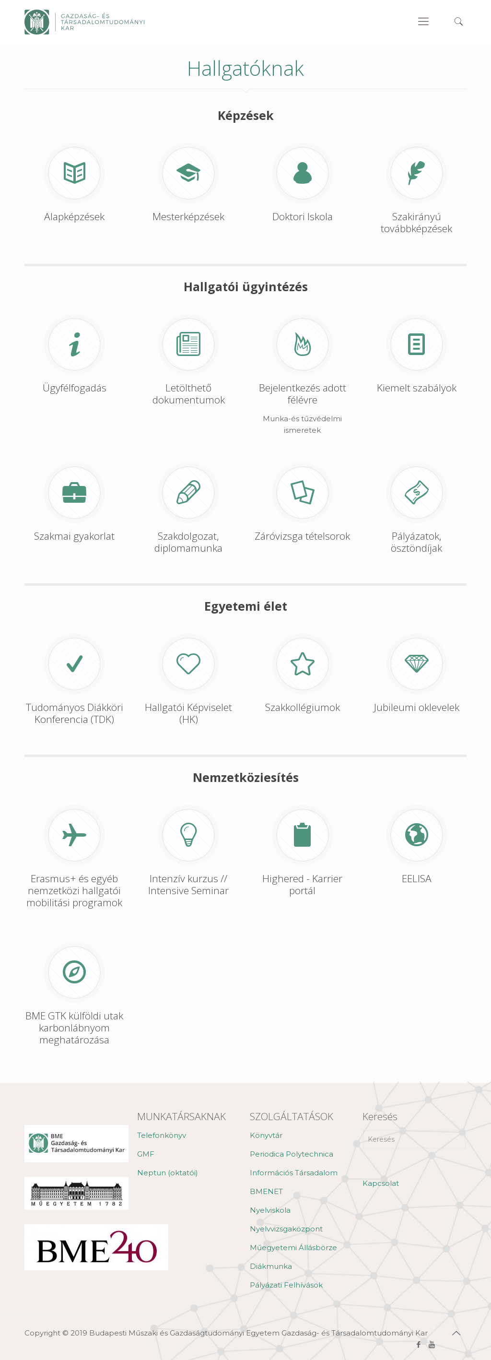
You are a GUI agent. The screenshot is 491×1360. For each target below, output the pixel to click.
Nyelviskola (270, 1210)
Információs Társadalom (294, 1172)
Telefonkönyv (161, 1135)
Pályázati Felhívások (286, 1284)
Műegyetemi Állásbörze (293, 1247)
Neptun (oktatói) (167, 1172)
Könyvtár (266, 1135)
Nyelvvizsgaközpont (286, 1228)
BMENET (266, 1191)
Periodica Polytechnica (291, 1154)
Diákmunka (271, 1266)
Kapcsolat (380, 1183)
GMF (145, 1154)
